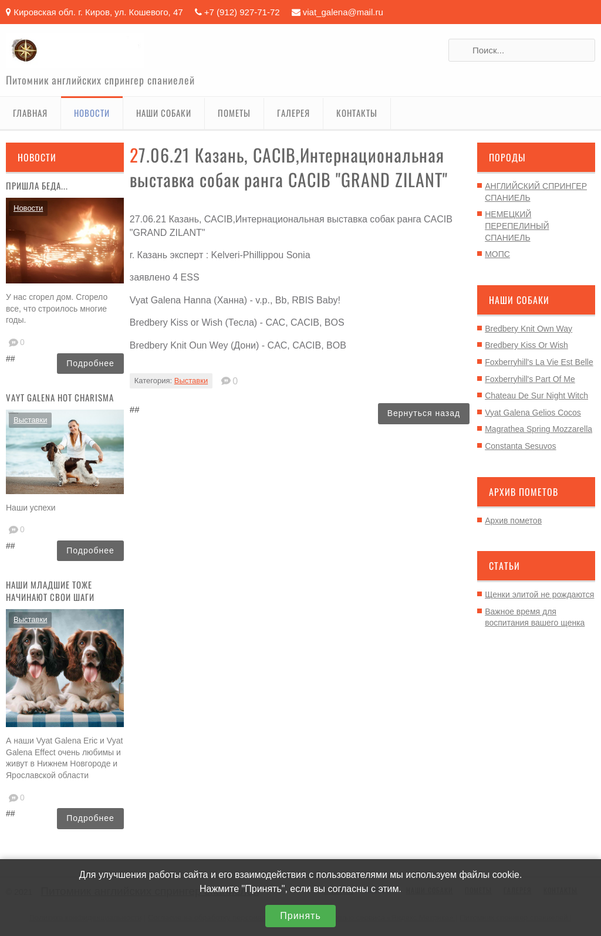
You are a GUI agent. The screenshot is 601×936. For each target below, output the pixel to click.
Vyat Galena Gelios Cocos (533, 412)
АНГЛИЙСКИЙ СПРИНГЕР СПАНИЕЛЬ (536, 191)
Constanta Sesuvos (520, 446)
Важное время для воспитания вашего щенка (535, 617)
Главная (30, 112)
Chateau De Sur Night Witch (536, 395)
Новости (92, 112)
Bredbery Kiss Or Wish (526, 345)
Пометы (234, 112)
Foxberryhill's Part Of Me (530, 379)
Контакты (356, 112)
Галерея (293, 112)
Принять (300, 916)
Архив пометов (513, 520)
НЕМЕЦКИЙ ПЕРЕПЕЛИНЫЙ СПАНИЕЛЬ (517, 225)
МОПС (497, 254)
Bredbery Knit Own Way (528, 328)
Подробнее (90, 363)
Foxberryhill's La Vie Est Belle (539, 362)
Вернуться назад (424, 413)
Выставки (30, 419)
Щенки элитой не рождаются (539, 594)
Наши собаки (163, 112)
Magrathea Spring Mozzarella (538, 429)
